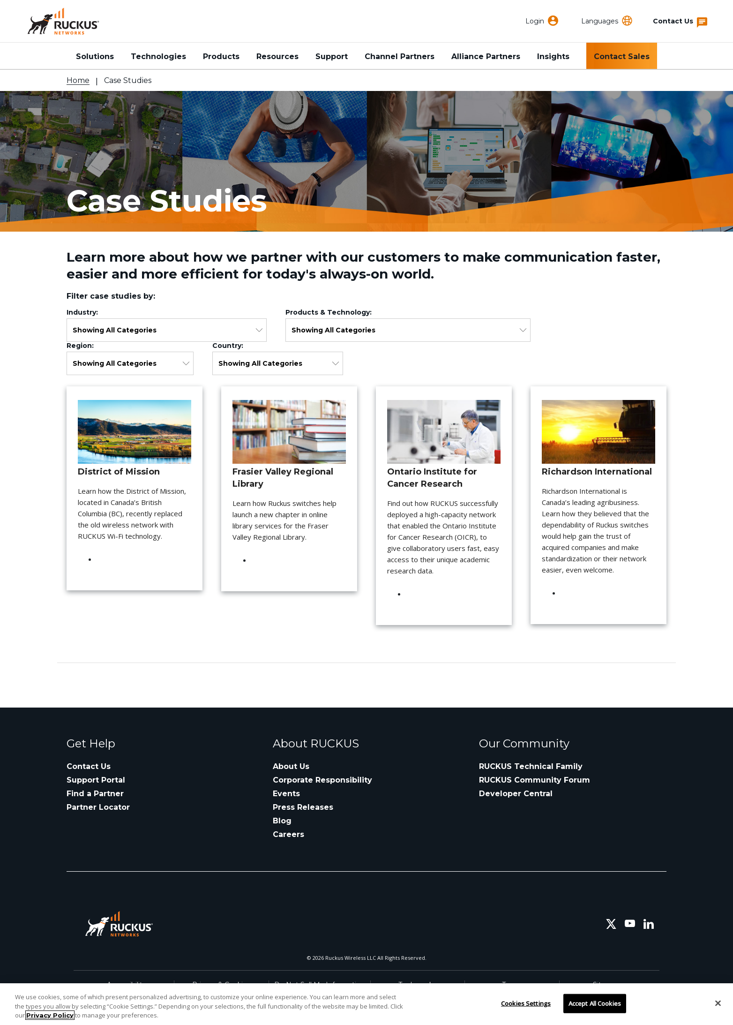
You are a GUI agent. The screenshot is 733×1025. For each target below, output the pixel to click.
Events (286, 793)
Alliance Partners (485, 56)
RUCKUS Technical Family (531, 766)
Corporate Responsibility (322, 780)
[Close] (718, 1003)
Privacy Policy (50, 1015)
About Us (291, 766)
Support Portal (96, 780)
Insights (553, 56)
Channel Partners (399, 56)
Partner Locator (98, 807)
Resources (277, 56)
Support (331, 56)
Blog (282, 820)
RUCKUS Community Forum (534, 780)
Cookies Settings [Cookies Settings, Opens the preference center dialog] (526, 1003)
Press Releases (303, 807)
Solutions (95, 56)
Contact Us (89, 766)
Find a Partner (95, 793)
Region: (82, 345)
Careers (288, 834)
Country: (229, 345)
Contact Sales (622, 56)
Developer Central (516, 793)
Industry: (84, 312)
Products (221, 56)
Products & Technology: (330, 312)
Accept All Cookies (594, 1003)
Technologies (158, 56)
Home (78, 80)
